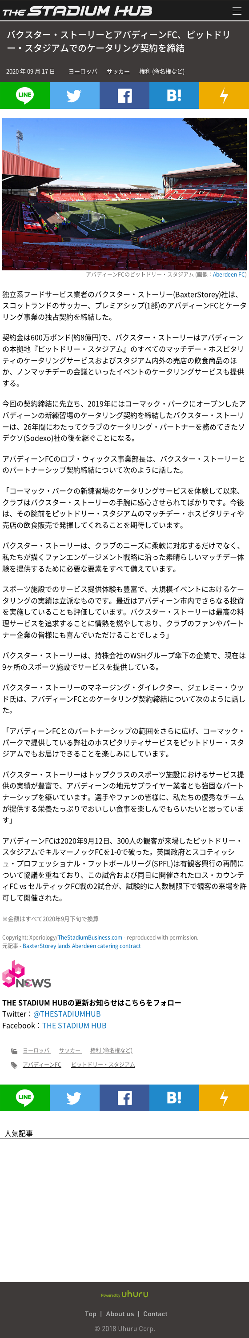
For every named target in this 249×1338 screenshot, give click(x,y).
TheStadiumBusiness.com (90, 937)
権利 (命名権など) (162, 71)
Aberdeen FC (229, 274)
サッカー (118, 71)
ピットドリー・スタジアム (103, 1065)
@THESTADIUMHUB (67, 1013)
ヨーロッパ (82, 71)
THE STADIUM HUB (74, 1025)
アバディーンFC (42, 1065)
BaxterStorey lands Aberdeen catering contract (82, 946)
